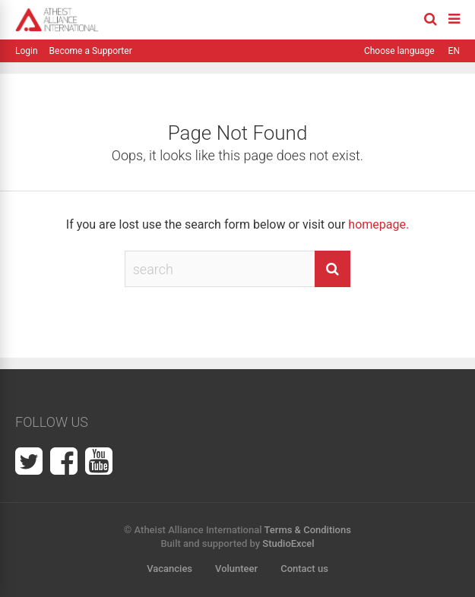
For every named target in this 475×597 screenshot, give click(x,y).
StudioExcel (288, 543)
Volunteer (236, 568)
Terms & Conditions (307, 529)
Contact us (304, 568)
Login (26, 51)
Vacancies (169, 568)
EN (454, 51)
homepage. (378, 224)
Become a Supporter (90, 51)
